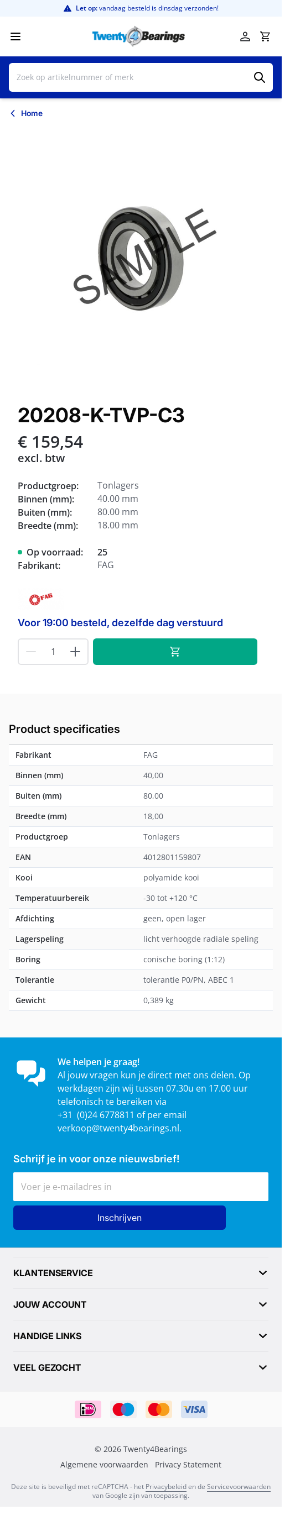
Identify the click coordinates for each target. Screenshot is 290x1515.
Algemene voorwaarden (104, 1464)
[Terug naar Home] (26, 113)
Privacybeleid (166, 1486)
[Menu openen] (15, 36)
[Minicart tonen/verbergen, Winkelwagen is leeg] (265, 36)
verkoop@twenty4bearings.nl (118, 1128)
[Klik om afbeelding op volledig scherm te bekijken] (141, 259)
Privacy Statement (188, 1464)
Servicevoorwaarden (239, 1486)
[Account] (245, 36)
